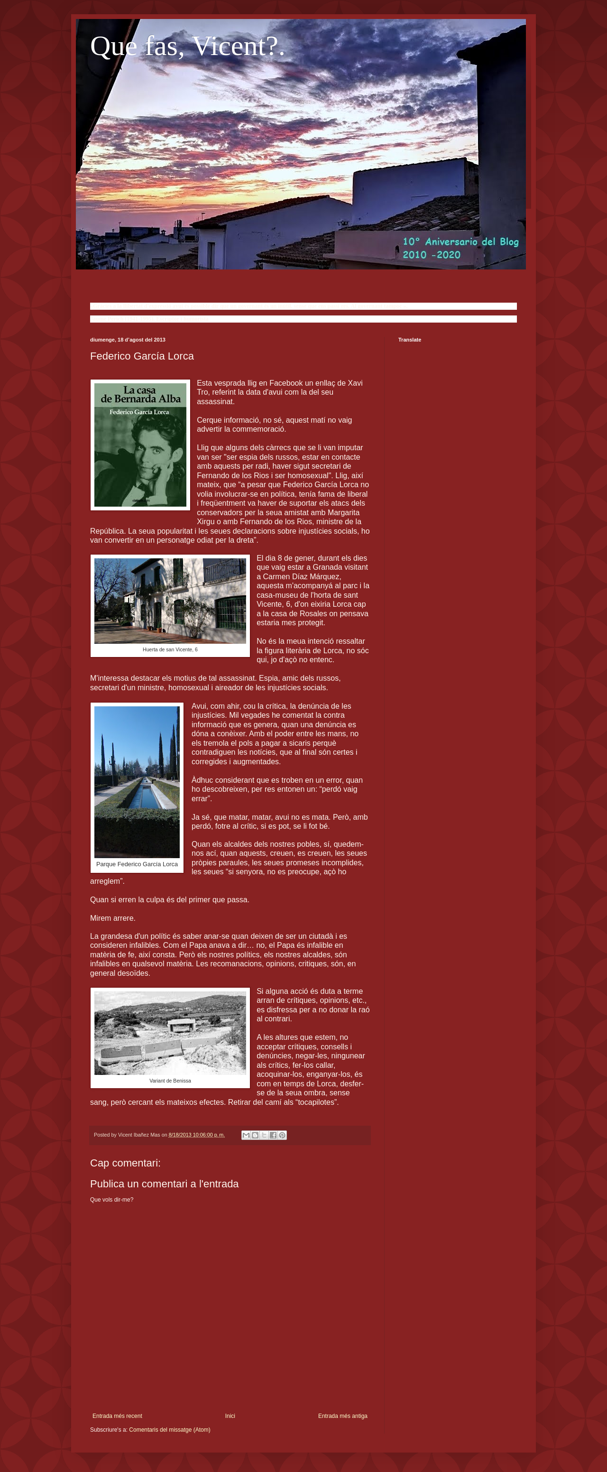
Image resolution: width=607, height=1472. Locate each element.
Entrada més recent (117, 1416)
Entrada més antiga (343, 1416)
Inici (230, 1416)
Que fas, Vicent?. (187, 45)
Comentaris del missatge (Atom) (169, 1429)
